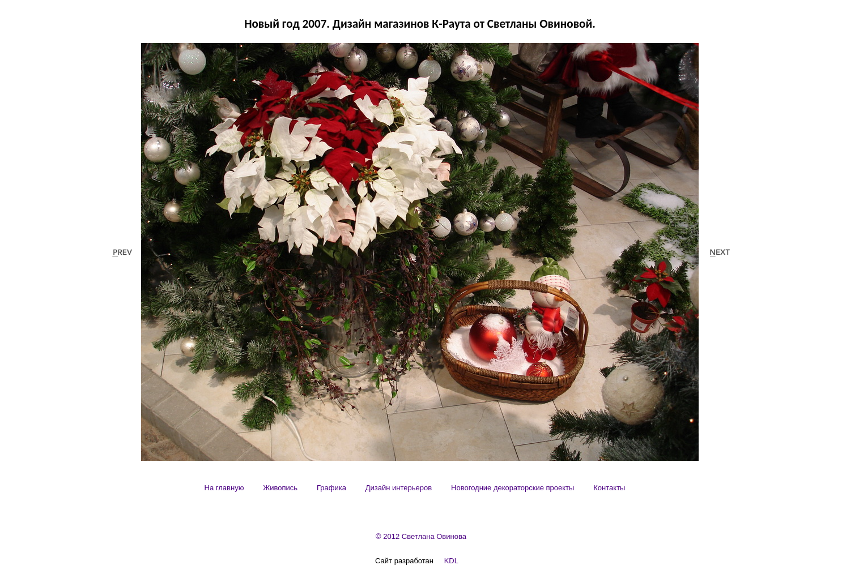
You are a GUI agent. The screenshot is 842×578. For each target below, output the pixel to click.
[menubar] (415, 488)
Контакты (609, 487)
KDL (451, 560)
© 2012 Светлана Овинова (421, 536)
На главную (224, 487)
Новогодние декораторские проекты (512, 487)
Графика (331, 487)
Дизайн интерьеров (398, 487)
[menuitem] (224, 488)
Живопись (280, 487)
